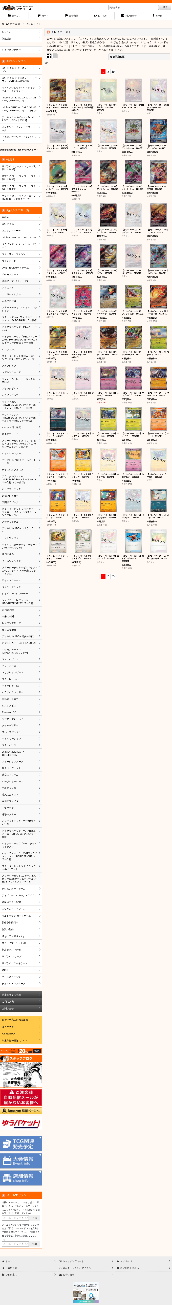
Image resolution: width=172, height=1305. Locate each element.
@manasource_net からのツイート (19, 149)
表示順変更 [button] (117, 56)
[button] (157, 16)
